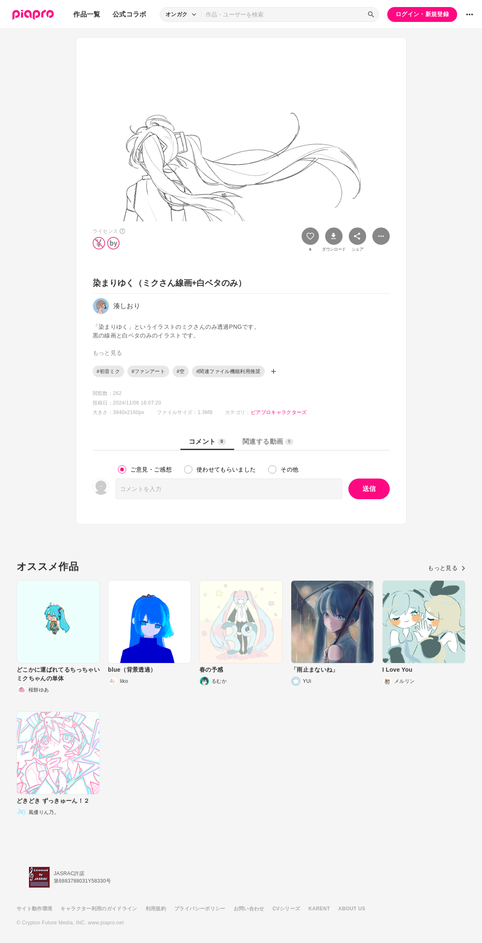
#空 (181, 371)
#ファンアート (148, 371)
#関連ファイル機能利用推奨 (228, 371)
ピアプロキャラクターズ (279, 412)
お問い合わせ (249, 909)
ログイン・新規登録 (422, 14)
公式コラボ (129, 14)
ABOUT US (351, 909)
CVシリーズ (286, 909)
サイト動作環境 (34, 909)
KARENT (319, 909)
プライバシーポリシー (199, 909)
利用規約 (156, 909)
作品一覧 (86, 14)
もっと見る (446, 568)
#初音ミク (108, 371)
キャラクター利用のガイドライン (98, 909)
